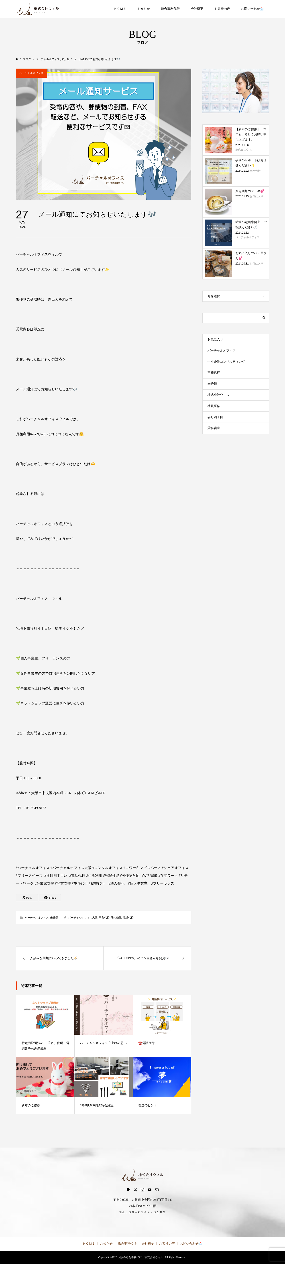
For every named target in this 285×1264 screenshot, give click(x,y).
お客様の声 (222, 8)
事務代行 (104, 917)
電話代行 (128, 917)
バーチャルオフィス (31, 73)
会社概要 (197, 8)
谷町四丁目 (215, 417)
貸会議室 (214, 428)
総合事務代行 (170, 8)
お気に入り (215, 339)
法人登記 (116, 917)
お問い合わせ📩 (252, 8)
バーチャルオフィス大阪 (83, 917)
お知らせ (143, 8)
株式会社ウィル (218, 395)
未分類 (54, 917)
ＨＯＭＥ (120, 8)
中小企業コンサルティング (226, 361)
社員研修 (214, 406)
